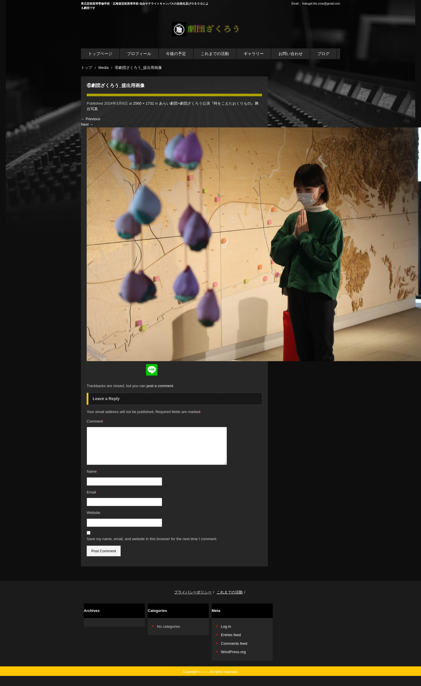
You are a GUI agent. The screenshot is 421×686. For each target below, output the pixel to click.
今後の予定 (176, 53)
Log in (226, 626)
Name (93, 471)
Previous (90, 119)
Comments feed (234, 643)
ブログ (323, 53)
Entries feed (231, 635)
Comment (96, 421)
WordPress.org (233, 652)
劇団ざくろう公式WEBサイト (206, 40)
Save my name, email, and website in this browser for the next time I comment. (152, 539)
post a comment (160, 386)
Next (87, 124)
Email (92, 492)
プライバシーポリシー (193, 592)
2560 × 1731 (143, 103)
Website (93, 512)
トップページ (100, 53)
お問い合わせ (290, 53)
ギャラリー (254, 53)
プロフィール (139, 53)
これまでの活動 (215, 53)
